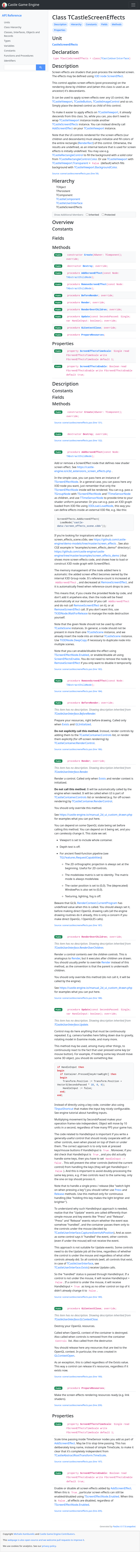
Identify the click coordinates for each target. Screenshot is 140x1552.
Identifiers (10, 60)
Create (88, 255)
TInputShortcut (63, 1109)
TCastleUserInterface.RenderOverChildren (78, 947)
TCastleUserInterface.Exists (71, 1267)
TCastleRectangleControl (67, 155)
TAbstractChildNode (78, 277)
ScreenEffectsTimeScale (95, 351)
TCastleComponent (68, 199)
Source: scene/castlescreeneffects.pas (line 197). (78, 1461)
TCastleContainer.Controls (95, 735)
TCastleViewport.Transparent (70, 163)
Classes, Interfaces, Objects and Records (22, 34)
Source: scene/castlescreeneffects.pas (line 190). (78, 1376)
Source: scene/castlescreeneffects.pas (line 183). (78, 669)
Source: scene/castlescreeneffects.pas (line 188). (78, 997)
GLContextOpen (64, 1355)
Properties (59, 30)
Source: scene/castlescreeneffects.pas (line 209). (78, 1405)
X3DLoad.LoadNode (100, 506)
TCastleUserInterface (115, 58)
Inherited (92, 214)
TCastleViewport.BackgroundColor (95, 167)
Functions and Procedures (18, 55)
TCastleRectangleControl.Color (78, 159)
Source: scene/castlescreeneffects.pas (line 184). (78, 691)
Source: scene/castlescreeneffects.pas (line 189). (78, 1296)
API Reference (12, 15)
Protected (108, 214)
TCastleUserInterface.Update (71, 1024)
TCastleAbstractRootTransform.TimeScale (80, 1455)
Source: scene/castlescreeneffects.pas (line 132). (78, 440)
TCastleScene (62, 628)
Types (7, 40)
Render (85, 302)
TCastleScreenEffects (65, 124)
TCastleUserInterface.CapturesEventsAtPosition (84, 1233)
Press (118, 1190)
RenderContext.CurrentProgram (97, 903)
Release (59, 1194)
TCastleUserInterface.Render (70, 772)
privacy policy (49, 1545)
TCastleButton (83, 101)
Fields (104, 24)
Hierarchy (76, 24)
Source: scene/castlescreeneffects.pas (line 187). (78, 925)
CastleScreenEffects (65, 44)
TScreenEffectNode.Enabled (71, 655)
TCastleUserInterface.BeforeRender (74, 713)
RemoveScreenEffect (94, 284)
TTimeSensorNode (119, 494)
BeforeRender (89, 295)
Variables (9, 45)
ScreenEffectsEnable (93, 366)
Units (7, 22)
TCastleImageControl (106, 101)
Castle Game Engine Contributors (57, 1533)
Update (85, 316)
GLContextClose (91, 328)
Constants (9, 50)
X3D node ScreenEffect (109, 76)
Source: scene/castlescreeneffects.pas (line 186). (78, 749)
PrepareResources (92, 335)
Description (60, 24)
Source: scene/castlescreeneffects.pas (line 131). (78, 422)
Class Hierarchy (12, 27)
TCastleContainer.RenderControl (74, 743)
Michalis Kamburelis (24, 1533)
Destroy (88, 266)
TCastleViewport (62, 101)
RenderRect (85, 143)
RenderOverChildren (94, 309)
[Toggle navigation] (133, 5)
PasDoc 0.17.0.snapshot (124, 1526)
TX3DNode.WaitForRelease (71, 613)
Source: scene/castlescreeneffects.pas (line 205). (78, 1510)
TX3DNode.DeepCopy (73, 640)
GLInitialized (83, 724)
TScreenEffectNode (66, 482)
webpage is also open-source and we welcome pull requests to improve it (46, 1539)
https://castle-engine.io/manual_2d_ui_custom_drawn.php (96, 814)
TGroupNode (62, 494)
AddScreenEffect (62, 128)
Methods (116, 24)
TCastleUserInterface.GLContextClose (76, 1319)
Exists (65, 724)
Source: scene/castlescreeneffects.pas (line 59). (75, 173)
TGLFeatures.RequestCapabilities (80, 857)
